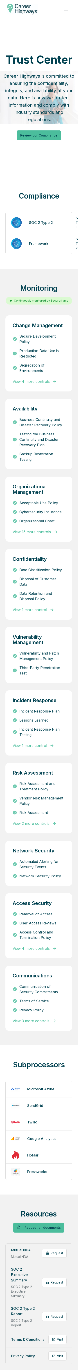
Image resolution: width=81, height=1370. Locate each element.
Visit (57, 1339)
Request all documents (39, 1227)
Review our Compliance (38, 135)
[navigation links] (65, 9)
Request (54, 1253)
